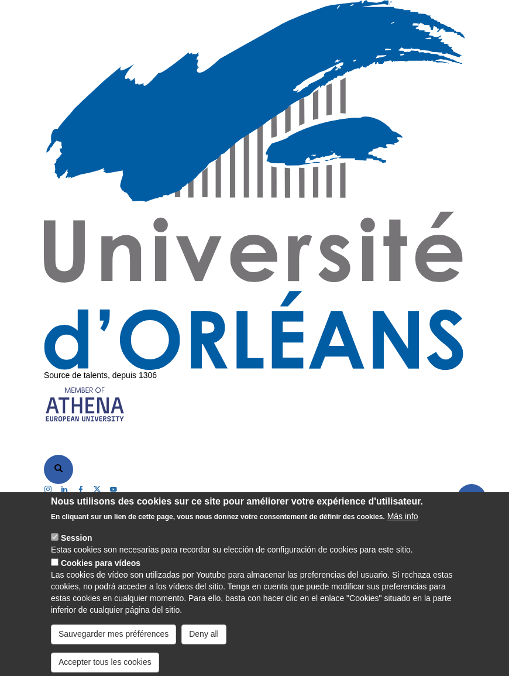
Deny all (204, 645)
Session (76, 549)
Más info (402, 527)
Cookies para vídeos (100, 574)
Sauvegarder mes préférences (113, 645)
